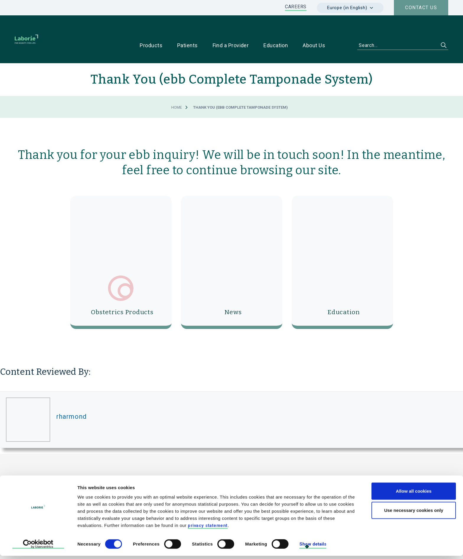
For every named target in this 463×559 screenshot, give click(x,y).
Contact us (421, 7)
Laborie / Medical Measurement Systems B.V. (179, 462)
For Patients (370, 476)
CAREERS (296, 6)
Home (176, 89)
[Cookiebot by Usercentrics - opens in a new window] (38, 547)
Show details (312, 547)
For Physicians (326, 476)
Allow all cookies (414, 493)
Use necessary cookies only (413, 513)
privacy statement (208, 528)
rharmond (71, 397)
